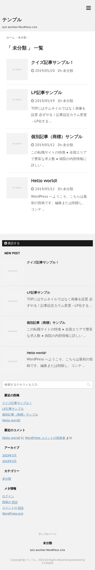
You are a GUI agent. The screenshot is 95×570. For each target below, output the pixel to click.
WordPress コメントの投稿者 (45, 438)
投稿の (10, 502)
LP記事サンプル (46, 92)
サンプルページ (47, 534)
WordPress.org (12, 513)
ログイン (8, 496)
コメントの (13, 508)
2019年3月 (9, 461)
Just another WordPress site (47, 550)
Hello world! (44, 181)
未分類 (68, 70)
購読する (12, 243)
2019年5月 (9, 455)
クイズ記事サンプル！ (52, 62)
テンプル (12, 20)
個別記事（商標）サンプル (56, 136)
